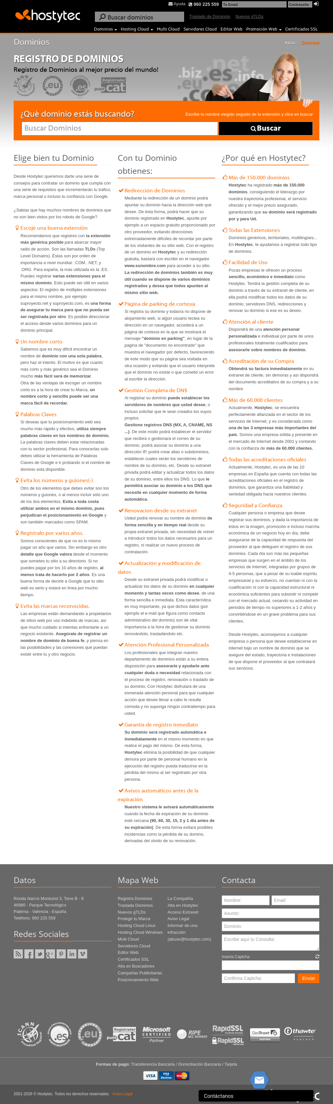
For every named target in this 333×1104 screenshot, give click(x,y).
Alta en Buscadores (136, 966)
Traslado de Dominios (209, 16)
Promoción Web (264, 28)
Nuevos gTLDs (249, 16)
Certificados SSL (301, 28)
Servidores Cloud (200, 28)
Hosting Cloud (137, 28)
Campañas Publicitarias (140, 972)
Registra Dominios (135, 898)
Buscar (266, 128)
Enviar (308, 978)
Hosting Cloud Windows (140, 932)
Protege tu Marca (134, 918)
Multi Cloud (168, 28)
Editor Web (231, 28)
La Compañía (180, 898)
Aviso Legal (178, 918)
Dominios (105, 28)
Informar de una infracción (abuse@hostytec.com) (189, 932)
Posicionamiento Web (138, 979)
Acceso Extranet (182, 912)
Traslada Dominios (135, 905)
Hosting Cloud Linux (136, 925)
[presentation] (271, 999)
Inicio (290, 42)
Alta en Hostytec (182, 905)
